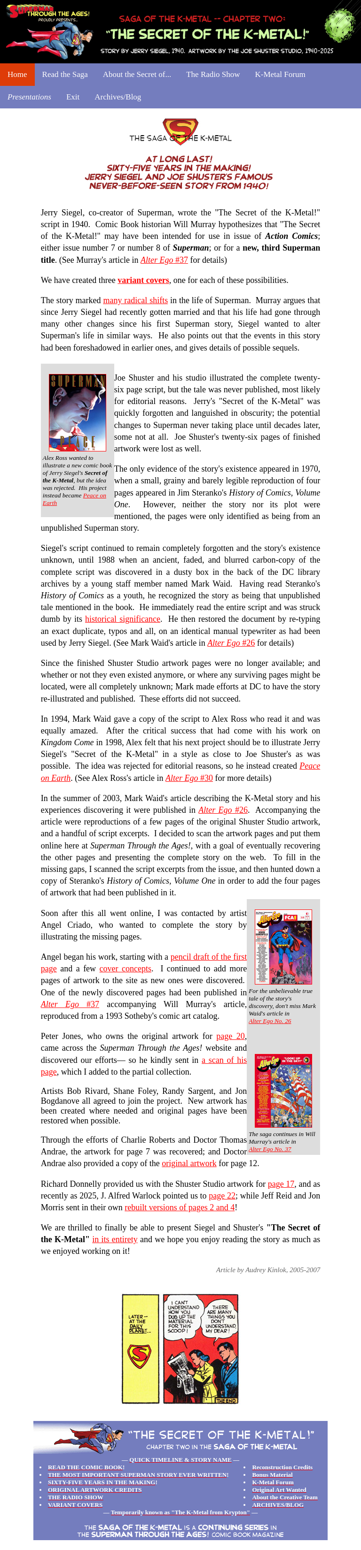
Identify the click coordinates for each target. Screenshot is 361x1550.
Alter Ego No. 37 (270, 1149)
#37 (164, 260)
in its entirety (114, 1239)
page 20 (230, 1036)
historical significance (122, 619)
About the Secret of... (137, 74)
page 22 (222, 1195)
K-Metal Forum (280, 74)
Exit (72, 96)
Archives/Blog (117, 96)
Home (17, 74)
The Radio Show (213, 74)
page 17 (281, 1184)
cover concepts (125, 968)
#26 (231, 643)
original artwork (189, 1163)
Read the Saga (65, 74)
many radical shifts (135, 300)
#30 (189, 778)
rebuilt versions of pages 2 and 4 (180, 1207)
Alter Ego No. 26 (270, 1020)
